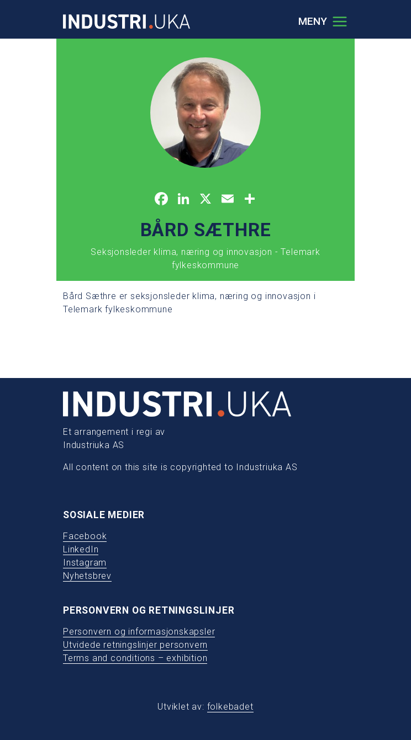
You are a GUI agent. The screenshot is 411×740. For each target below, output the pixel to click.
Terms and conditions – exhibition (135, 658)
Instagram (85, 562)
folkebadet (230, 706)
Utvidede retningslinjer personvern (135, 645)
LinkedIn (80, 549)
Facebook (85, 536)
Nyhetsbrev (87, 576)
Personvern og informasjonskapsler (139, 631)
